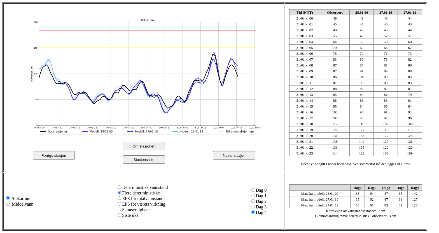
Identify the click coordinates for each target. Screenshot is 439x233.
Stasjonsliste (144, 160)
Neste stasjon (234, 155)
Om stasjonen (143, 146)
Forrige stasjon (53, 155)
